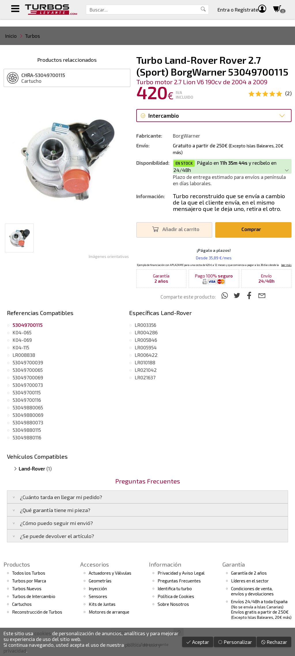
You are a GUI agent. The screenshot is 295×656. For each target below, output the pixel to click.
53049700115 (27, 392)
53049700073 (28, 385)
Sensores (98, 596)
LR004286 (146, 332)
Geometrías (100, 580)
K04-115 (21, 347)
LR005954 (146, 347)
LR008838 (24, 355)
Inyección (98, 588)
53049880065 (28, 407)
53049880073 (28, 422)
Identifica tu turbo (175, 588)
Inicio (11, 36)
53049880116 (27, 437)
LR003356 (145, 325)
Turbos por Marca (29, 580)
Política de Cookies (176, 596)
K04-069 (22, 340)
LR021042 (146, 370)
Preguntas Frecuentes (179, 580)
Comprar (252, 229)
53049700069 (28, 377)
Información (165, 564)
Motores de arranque (109, 611)
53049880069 (28, 415)
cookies (42, 633)
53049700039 (28, 362)
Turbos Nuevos (26, 588)
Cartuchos (22, 604)
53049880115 (27, 430)
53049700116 (27, 400)
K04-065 (22, 332)
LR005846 (146, 340)
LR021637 (145, 377)
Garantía (233, 564)
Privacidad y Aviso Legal (181, 573)
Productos (16, 564)
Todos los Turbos (28, 573)
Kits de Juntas (102, 604)
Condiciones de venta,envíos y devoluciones (252, 591)
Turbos (32, 36)
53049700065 (28, 370)
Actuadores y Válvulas (110, 573)
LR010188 (145, 362)
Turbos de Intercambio (33, 596)
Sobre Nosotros (173, 604)
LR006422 (146, 355)
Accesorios (94, 564)
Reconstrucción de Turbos (37, 611)
